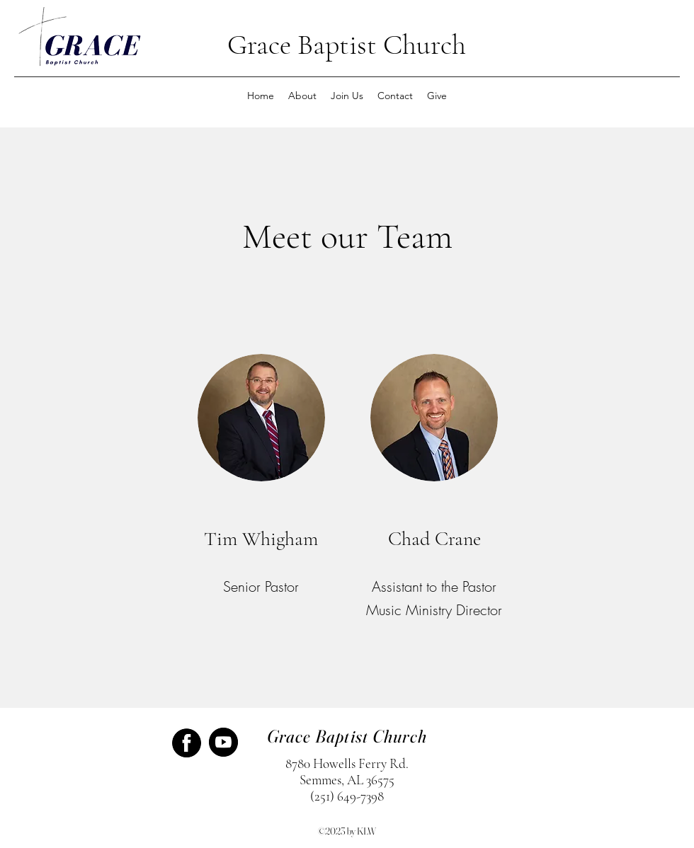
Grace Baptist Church (346, 45)
